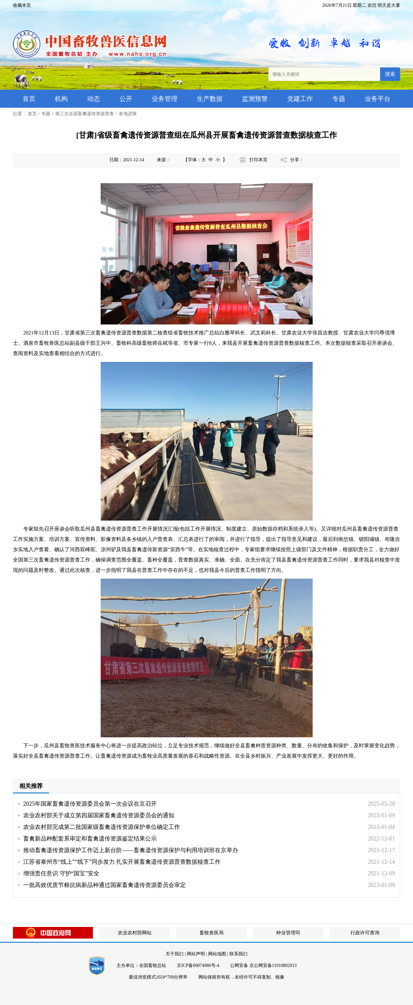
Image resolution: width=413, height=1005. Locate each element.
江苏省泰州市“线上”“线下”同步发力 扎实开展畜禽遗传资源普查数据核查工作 (122, 862)
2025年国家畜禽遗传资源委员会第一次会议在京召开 (90, 804)
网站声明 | (197, 953)
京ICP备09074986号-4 (198, 965)
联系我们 (238, 953)
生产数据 (210, 98)
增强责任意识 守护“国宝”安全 (61, 873)
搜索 (390, 74)
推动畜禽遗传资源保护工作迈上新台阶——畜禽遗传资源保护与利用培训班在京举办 (130, 850)
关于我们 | (176, 953)
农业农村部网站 (135, 932)
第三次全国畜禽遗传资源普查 (84, 113)
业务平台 (377, 98)
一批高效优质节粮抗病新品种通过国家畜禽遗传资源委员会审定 (104, 885)
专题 (338, 98)
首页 (29, 98)
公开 (125, 98)
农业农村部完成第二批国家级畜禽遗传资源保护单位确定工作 (101, 827)
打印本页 (258, 159)
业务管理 (164, 98)
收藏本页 (22, 5)
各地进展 (128, 113)
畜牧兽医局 (211, 932)
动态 (93, 98)
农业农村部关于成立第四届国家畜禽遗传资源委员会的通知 (98, 815)
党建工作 (300, 98)
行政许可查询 (364, 932)
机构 (61, 98)
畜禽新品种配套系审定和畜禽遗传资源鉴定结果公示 (90, 838)
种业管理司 (288, 932)
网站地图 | (218, 953)
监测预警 (255, 98)
